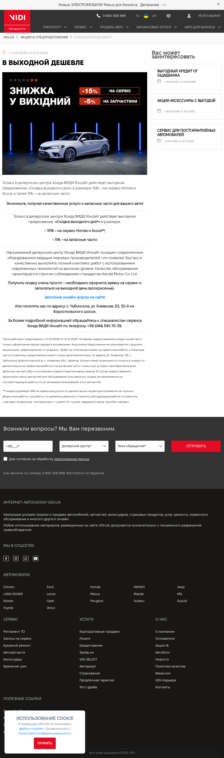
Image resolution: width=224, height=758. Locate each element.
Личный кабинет (16, 711)
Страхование (90, 673)
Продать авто (114, 27)
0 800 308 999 (53, 473)
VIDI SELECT (88, 659)
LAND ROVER (13, 594)
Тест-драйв (88, 687)
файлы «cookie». (32, 728)
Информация (13, 725)
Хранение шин (15, 666)
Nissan (8, 601)
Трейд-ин (87, 652)
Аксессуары (12, 659)
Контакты (162, 687)
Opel (50, 601)
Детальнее (153, 5)
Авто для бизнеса (203, 27)
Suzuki (182, 601)
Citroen (9, 587)
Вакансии (162, 673)
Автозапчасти (14, 652)
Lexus (51, 594)
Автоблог (162, 652)
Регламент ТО (14, 631)
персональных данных (71, 459)
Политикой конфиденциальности (44, 733)
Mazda (139, 594)
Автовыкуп (88, 666)
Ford (50, 587)
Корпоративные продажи (100, 631)
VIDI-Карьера (165, 680)
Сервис (83, 27)
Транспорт (55, 27)
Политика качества (170, 666)
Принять (44, 743)
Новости (162, 659)
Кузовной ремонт (17, 645)
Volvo (51, 608)
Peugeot (96, 601)
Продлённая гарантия (97, 680)
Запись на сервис (17, 638)
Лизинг (85, 638)
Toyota (8, 608)
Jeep (181, 587)
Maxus (95, 594)
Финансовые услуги (156, 27)
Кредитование (91, 645)
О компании (164, 631)
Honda (95, 587)
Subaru (139, 601)
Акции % (162, 645)
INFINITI (139, 587)
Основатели (165, 638)
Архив (8, 732)
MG (179, 594)
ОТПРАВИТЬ (196, 446)
